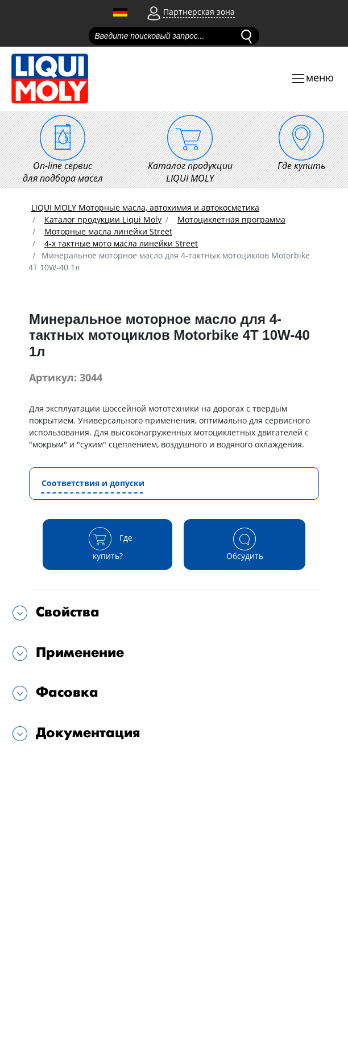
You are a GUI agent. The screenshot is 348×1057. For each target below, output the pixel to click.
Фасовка (67, 692)
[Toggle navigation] (312, 79)
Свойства (68, 612)
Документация (88, 733)
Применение (80, 652)
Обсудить (244, 544)
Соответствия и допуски (93, 483)
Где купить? (107, 544)
